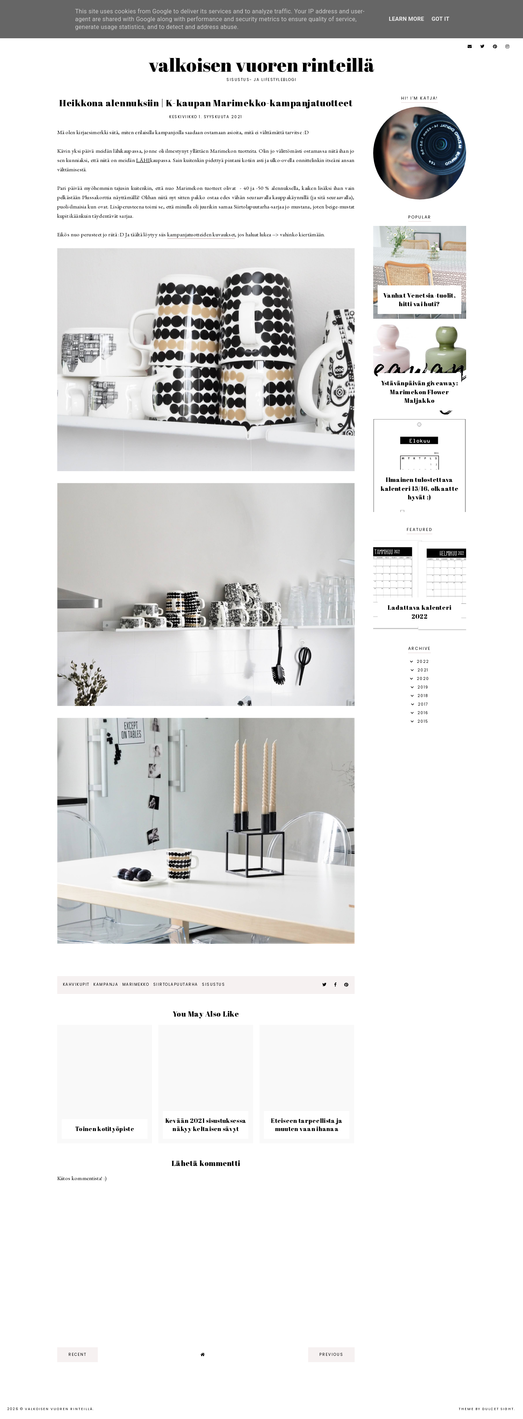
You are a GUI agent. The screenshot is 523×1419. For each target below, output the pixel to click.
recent (77, 1354)
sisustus (213, 984)
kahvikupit (76, 984)
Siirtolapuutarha (175, 984)
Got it (440, 19)
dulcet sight (498, 1409)
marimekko (135, 984)
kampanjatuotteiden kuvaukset (201, 234)
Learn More (406, 19)
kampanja (105, 984)
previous (331, 1354)
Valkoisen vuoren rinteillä (261, 64)
